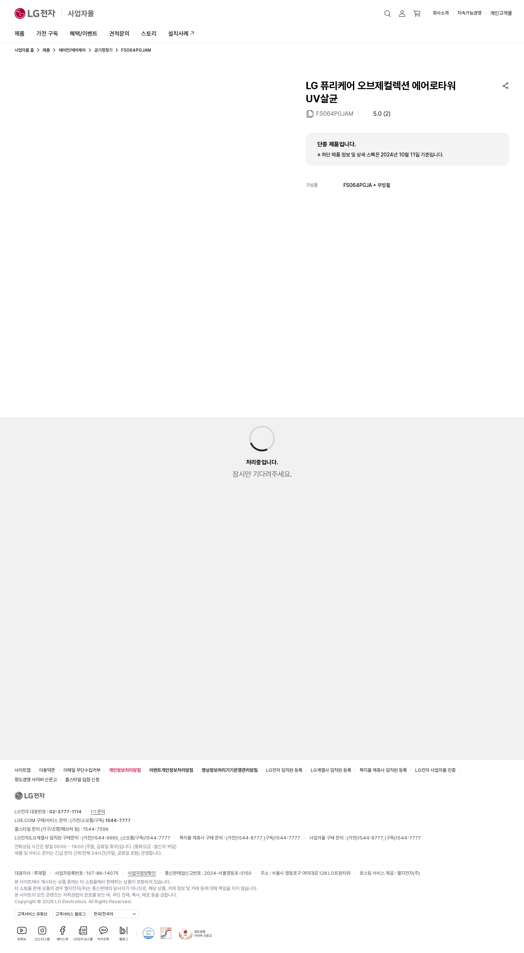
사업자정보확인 (142, 873)
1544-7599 (95, 829)
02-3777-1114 (65, 811)
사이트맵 (23, 770)
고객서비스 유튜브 (32, 914)
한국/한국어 (103, 914)
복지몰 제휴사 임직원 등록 (383, 770)
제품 (20, 33)
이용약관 (47, 770)
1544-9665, (106, 838)
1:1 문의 (98, 811)
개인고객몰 (501, 13)
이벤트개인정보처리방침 (171, 770)
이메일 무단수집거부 (81, 770)
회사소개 (441, 13)
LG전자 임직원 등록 (284, 770)
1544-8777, (250, 838)
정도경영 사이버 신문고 (36, 779)
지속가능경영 (469, 13)
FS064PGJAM (334, 113)
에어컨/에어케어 (72, 50)
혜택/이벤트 (84, 33)
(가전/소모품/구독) (100, 820)
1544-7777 (157, 838)
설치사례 (178, 33)
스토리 (148, 33)
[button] (387, 13)
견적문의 (119, 33)
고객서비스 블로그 (70, 914)
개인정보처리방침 (125, 770)
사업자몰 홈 (24, 50)
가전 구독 (47, 33)
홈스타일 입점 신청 (82, 779)
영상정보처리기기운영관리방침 (230, 770)
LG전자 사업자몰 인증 (435, 770)
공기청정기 (103, 50)
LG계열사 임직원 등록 (331, 770)
